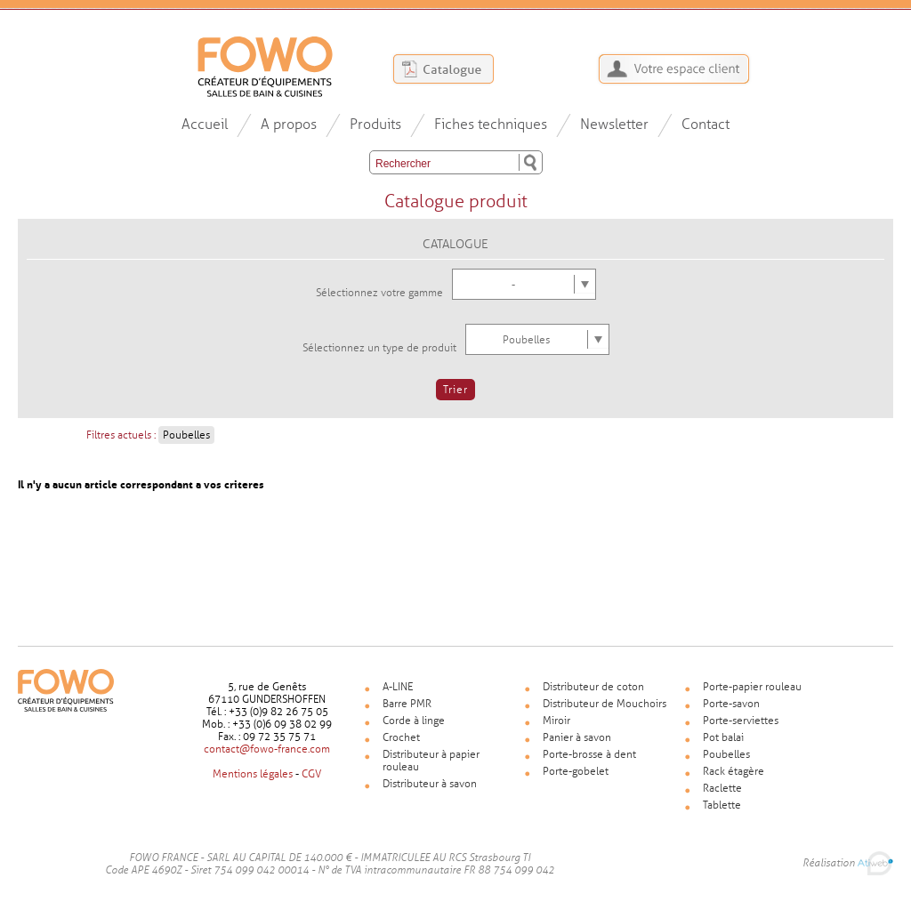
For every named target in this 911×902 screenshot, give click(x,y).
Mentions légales (253, 774)
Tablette (722, 805)
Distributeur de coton (593, 687)
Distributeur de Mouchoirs (604, 703)
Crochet (401, 737)
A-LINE (398, 687)
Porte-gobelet (576, 771)
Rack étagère (733, 771)
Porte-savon (731, 703)
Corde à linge (414, 720)
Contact (705, 124)
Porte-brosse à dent (589, 754)
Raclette (722, 788)
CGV (311, 774)
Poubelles (726, 754)
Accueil (204, 124)
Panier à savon (577, 737)
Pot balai (723, 737)
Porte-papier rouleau (752, 687)
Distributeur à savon (430, 783)
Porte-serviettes (740, 720)
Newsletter (614, 124)
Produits (375, 124)
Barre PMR (407, 703)
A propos (289, 124)
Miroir (556, 720)
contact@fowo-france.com (267, 749)
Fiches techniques (490, 124)
